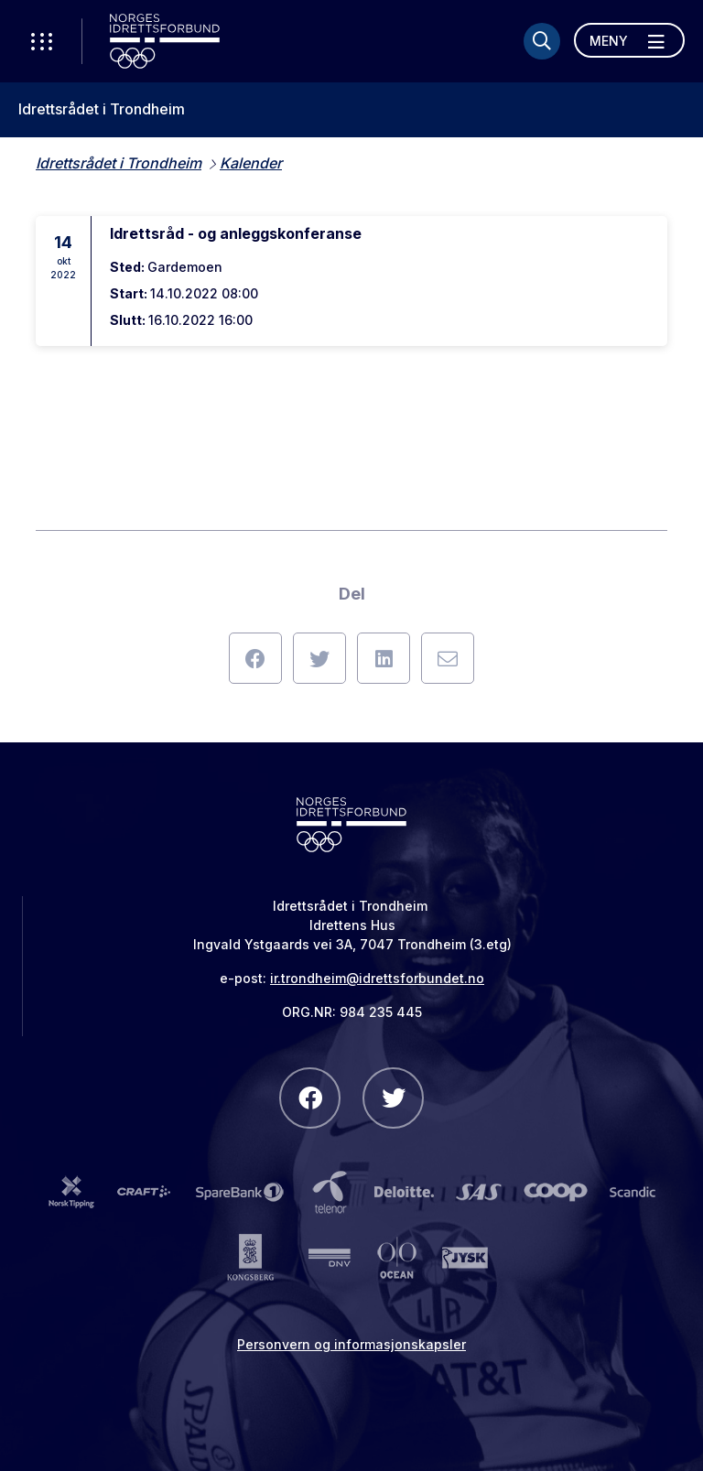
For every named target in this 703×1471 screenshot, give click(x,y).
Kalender (251, 163)
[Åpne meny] (629, 40)
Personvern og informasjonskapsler (351, 1344)
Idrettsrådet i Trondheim (101, 109)
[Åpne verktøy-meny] (41, 41)
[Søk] (542, 41)
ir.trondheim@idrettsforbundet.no (377, 978)
